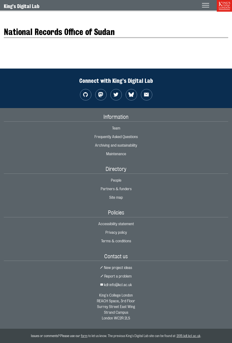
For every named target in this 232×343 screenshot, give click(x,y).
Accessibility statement (116, 224)
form (84, 336)
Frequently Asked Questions (116, 136)
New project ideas (116, 267)
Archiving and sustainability (116, 145)
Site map (116, 197)
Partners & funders (116, 189)
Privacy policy (116, 232)
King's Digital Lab (21, 6)
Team (116, 128)
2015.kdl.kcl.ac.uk (188, 336)
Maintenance (116, 154)
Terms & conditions (116, 241)
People (116, 180)
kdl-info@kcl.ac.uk (116, 285)
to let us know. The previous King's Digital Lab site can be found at (132, 336)
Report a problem (116, 276)
